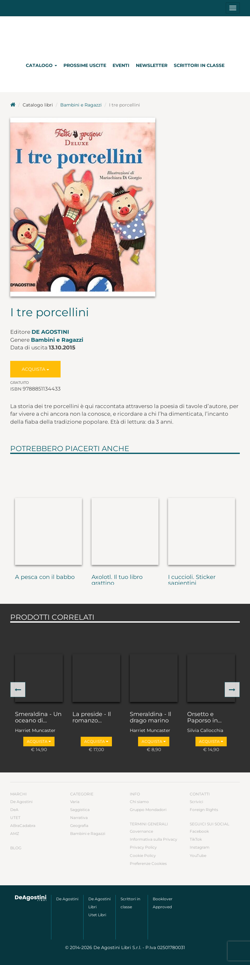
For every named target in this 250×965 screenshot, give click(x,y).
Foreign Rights (204, 809)
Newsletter (151, 65)
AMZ (14, 833)
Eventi (121, 65)
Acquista (35, 369)
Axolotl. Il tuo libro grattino (117, 580)
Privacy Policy (143, 847)
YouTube (198, 855)
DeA (14, 809)
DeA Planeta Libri (125, 36)
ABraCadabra (22, 825)
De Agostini (50, 332)
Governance (141, 831)
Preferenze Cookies (148, 863)
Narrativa (79, 817)
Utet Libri (97, 914)
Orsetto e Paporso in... (204, 717)
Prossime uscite (84, 65)
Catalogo (41, 65)
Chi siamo (139, 801)
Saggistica (80, 809)
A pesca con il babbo (45, 577)
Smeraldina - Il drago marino (150, 717)
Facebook (199, 831)
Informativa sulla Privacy (153, 839)
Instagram (200, 847)
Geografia (79, 825)
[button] (18, 689)
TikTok (196, 839)
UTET (15, 817)
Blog (15, 847)
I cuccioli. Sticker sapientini (192, 580)
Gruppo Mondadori (148, 809)
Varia (74, 801)
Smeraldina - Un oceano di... (38, 717)
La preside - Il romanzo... (91, 717)
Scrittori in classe (199, 65)
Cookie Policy (143, 855)
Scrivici (196, 801)
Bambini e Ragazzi (81, 105)
